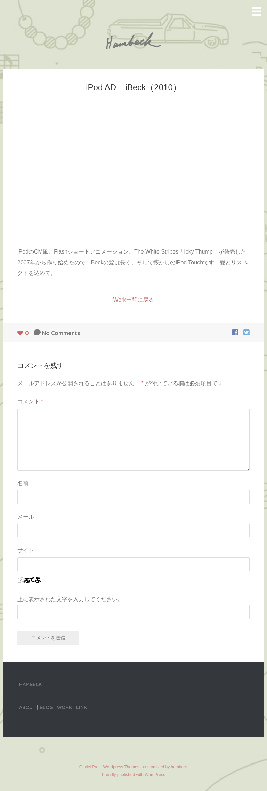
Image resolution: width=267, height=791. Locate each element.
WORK (64, 707)
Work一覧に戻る (133, 300)
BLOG (46, 707)
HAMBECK (30, 684)
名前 (23, 483)
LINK (81, 707)
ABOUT (27, 707)
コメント (30, 401)
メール (25, 516)
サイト (25, 549)
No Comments (61, 332)
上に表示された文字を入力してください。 (70, 599)
